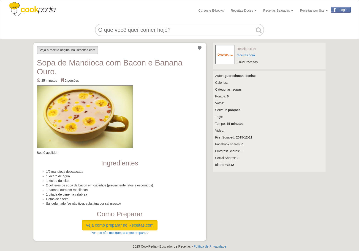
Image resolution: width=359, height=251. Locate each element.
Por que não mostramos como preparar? (120, 233)
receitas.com (246, 55)
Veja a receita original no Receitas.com (67, 50)
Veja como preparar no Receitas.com (120, 225)
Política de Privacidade (209, 246)
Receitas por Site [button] (314, 10)
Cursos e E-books (211, 10)
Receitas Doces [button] (243, 10)
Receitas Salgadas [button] (278, 10)
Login (343, 10)
